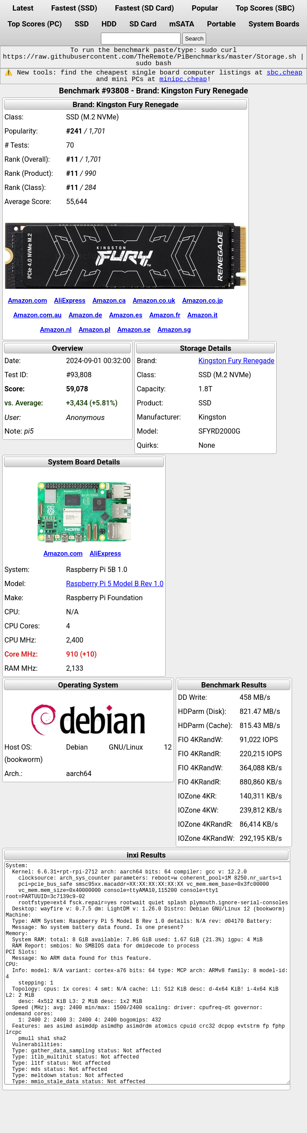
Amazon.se (133, 330)
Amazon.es (125, 315)
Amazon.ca (109, 301)
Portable (221, 23)
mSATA (181, 23)
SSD (81, 23)
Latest (22, 8)
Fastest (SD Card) (144, 8)
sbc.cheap (285, 72)
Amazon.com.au (37, 315)
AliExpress (69, 301)
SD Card (143, 23)
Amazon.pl (94, 330)
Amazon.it (202, 315)
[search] (141, 39)
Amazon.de (85, 315)
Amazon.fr (164, 315)
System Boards (274, 23)
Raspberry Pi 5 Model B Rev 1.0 (114, 584)
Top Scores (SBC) (265, 8)
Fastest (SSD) (74, 8)
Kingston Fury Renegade (236, 361)
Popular (205, 8)
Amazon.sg (174, 330)
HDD (109, 23)
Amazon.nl (56, 330)
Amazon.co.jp (202, 301)
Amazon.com (27, 301)
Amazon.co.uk (154, 301)
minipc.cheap (183, 79)
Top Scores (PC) (34, 23)
